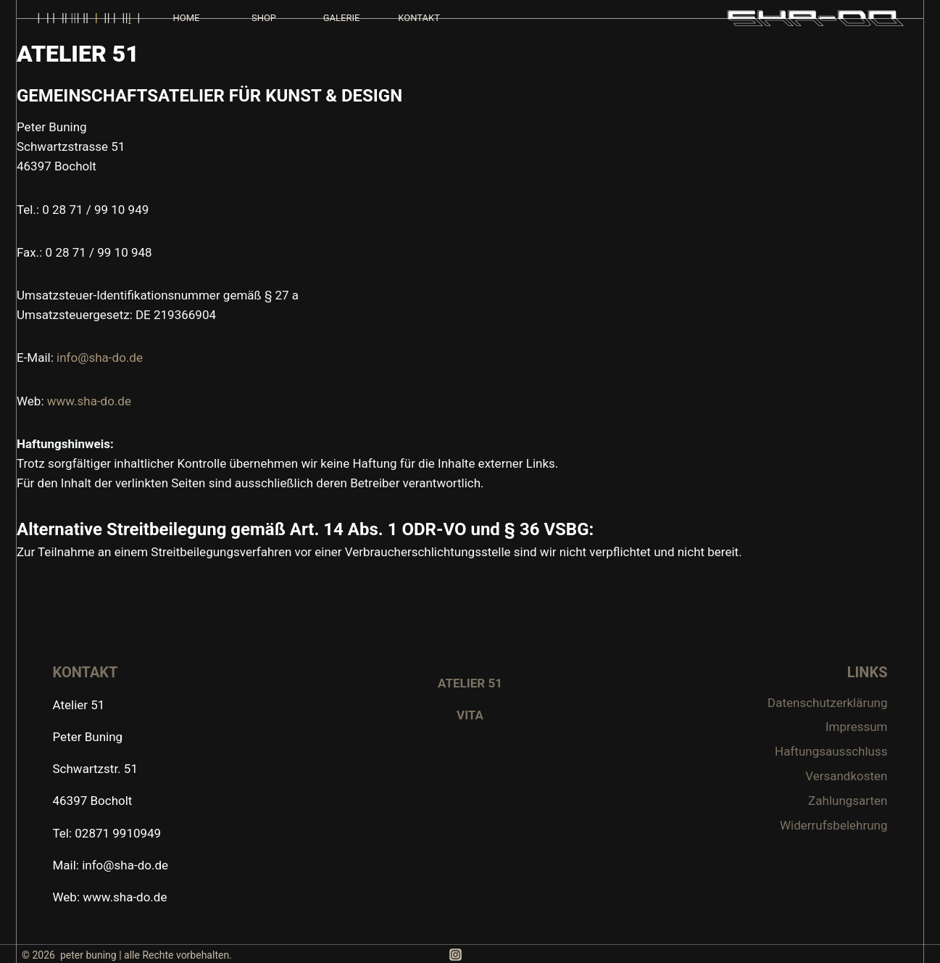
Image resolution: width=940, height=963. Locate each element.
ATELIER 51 (470, 683)
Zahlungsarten (847, 800)
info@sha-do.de (100, 357)
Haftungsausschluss (831, 751)
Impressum (856, 726)
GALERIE (341, 17)
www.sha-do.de (89, 401)
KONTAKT (419, 17)
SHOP (263, 17)
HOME (185, 17)
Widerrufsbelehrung (834, 825)
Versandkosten (846, 776)
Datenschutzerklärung (827, 702)
